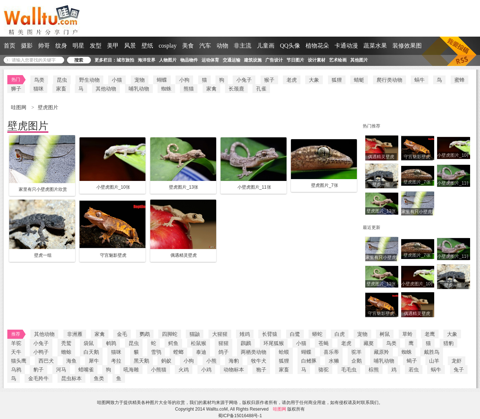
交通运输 (231, 60)
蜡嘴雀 (86, 369)
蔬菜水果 (375, 45)
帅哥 (44, 45)
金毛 (122, 334)
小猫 (117, 80)
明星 (78, 45)
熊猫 (189, 89)
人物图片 (168, 60)
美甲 (113, 45)
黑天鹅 (141, 361)
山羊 (434, 361)
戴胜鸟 (431, 352)
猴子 (269, 80)
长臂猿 (269, 334)
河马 (61, 369)
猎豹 (448, 343)
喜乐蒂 (331, 352)
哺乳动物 (139, 89)
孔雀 (261, 89)
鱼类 (99, 378)
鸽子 (223, 352)
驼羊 (356, 352)
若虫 (414, 369)
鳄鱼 (173, 343)
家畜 (61, 89)
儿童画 (265, 45)
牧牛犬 (258, 361)
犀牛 (94, 361)
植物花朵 (317, 45)
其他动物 (106, 89)
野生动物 (89, 80)
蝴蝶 (162, 80)
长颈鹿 (236, 89)
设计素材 (316, 60)
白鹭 (295, 334)
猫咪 (38, 89)
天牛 (16, 352)
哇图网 (19, 107)
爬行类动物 (389, 80)
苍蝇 (323, 343)
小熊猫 (158, 369)
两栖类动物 (253, 352)
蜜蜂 (459, 80)
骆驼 (323, 369)
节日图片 (295, 60)
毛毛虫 (349, 369)
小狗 (184, 80)
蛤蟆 (284, 352)
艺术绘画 (338, 60)
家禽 (211, 89)
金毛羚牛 (38, 378)
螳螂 (178, 352)
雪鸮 (156, 352)
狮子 (16, 89)
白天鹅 (91, 352)
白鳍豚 (309, 361)
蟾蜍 (66, 352)
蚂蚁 (166, 361)
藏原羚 (381, 352)
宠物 (139, 80)
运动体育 (210, 60)
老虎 (292, 80)
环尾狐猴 (273, 343)
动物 (222, 45)
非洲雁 (74, 334)
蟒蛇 (317, 334)
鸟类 (39, 80)
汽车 (205, 45)
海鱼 (71, 361)
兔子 (459, 369)
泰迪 (201, 352)
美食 (188, 45)
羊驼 (16, 343)
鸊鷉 (246, 343)
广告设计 (274, 60)
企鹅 (356, 361)
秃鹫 (66, 343)
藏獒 (368, 343)
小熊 (211, 361)
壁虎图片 (48, 107)
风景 (130, 45)
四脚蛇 (169, 334)
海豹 (234, 361)
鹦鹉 (145, 334)
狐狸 (337, 80)
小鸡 (206, 369)
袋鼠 (89, 343)
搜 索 (79, 60)
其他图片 (359, 60)
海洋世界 (146, 60)
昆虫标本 (71, 378)
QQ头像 (290, 45)
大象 (314, 80)
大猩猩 (220, 334)
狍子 (261, 369)
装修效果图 (407, 45)
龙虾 (456, 361)
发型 (95, 45)
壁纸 (147, 45)
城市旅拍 (125, 60)
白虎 (340, 334)
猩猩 (223, 343)
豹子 (38, 369)
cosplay (168, 45)
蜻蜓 (359, 80)
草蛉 (407, 334)
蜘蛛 (166, 89)
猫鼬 (194, 334)
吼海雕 (131, 369)
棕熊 (374, 369)
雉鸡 (245, 334)
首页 (9, 45)
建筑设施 (253, 60)
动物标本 (234, 369)
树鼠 (385, 334)
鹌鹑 (111, 343)
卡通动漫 (346, 45)
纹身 (61, 45)
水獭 (334, 361)
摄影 (27, 45)
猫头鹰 (18, 361)
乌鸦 (16, 369)
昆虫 (62, 80)
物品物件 (189, 60)
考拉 (116, 361)
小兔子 (244, 80)
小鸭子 (41, 352)
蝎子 (412, 361)
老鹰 (430, 334)
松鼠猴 (198, 343)
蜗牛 (419, 80)
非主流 (242, 45)
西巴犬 (46, 361)
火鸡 (183, 369)
